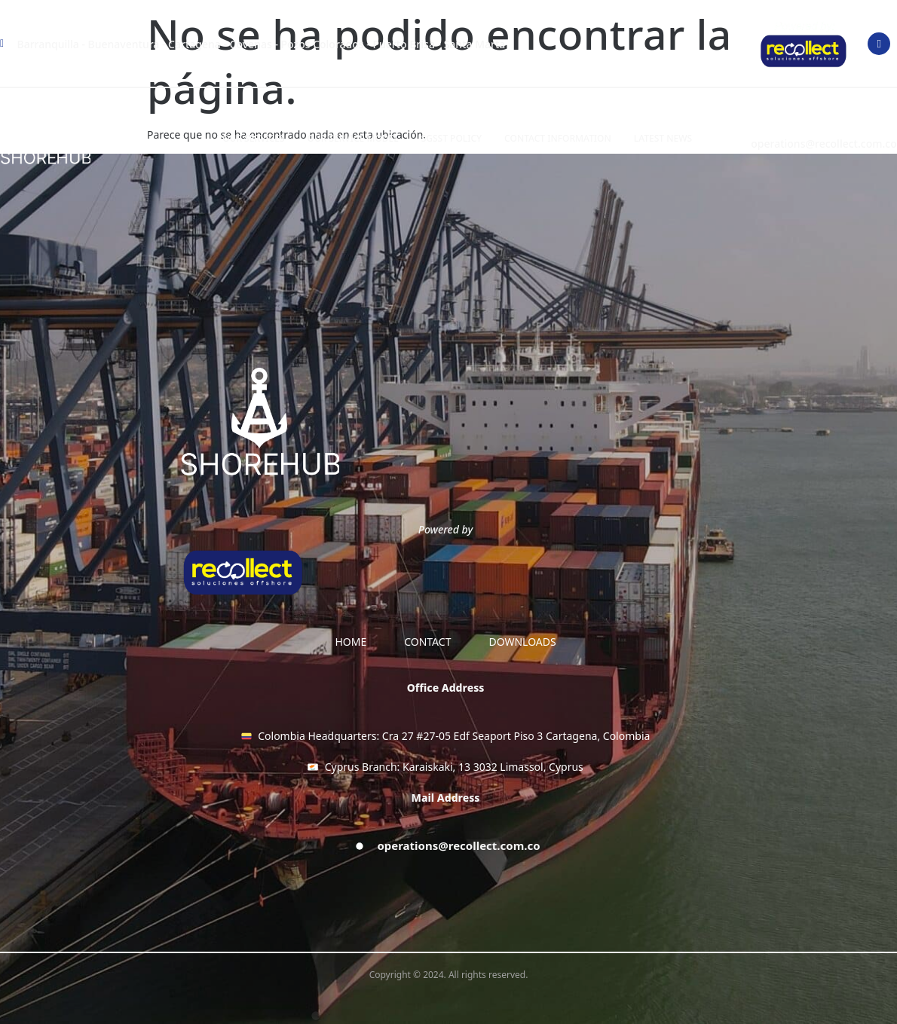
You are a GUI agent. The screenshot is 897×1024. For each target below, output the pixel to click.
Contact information (557, 138)
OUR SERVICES (253, 138)
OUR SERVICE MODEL (353, 138)
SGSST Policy (451, 138)
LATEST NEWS (663, 138)
